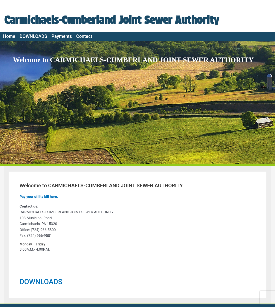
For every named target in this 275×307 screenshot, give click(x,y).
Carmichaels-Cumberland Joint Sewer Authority (113, 19)
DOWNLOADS (33, 36)
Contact (84, 36)
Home (9, 36)
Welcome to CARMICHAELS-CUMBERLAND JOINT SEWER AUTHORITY (137, 60)
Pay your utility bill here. (39, 196)
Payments (61, 36)
